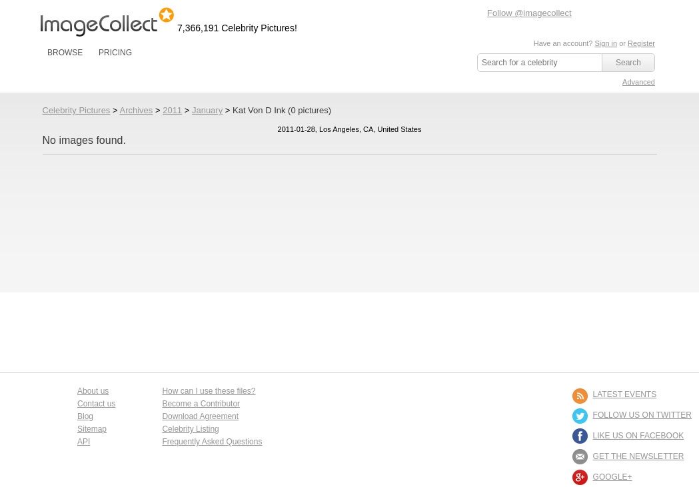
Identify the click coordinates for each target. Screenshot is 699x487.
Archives (136, 110)
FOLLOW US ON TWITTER (642, 415)
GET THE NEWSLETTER (638, 456)
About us (93, 391)
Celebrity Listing (190, 429)
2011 (172, 110)
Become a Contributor (201, 403)
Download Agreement (200, 416)
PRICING (115, 52)
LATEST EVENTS (625, 394)
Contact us (96, 403)
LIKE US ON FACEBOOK (638, 435)
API (83, 441)
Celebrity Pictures (77, 110)
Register (641, 43)
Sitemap (92, 429)
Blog (85, 416)
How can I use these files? (208, 391)
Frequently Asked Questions (212, 441)
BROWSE (65, 52)
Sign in (605, 43)
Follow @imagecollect (529, 13)
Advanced (638, 82)
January (207, 110)
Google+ (612, 477)
